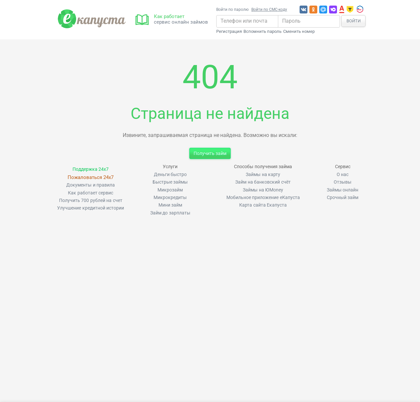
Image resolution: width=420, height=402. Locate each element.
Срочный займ (342, 197)
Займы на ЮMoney (263, 190)
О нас (342, 174)
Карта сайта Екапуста (263, 205)
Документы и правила (90, 185)
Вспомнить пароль (262, 31)
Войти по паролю (232, 9)
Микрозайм (170, 190)
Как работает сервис (90, 192)
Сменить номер (299, 31)
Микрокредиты (170, 197)
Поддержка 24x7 (91, 169)
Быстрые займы (170, 182)
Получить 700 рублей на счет (90, 200)
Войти (353, 20)
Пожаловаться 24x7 (91, 177)
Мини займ (170, 205)
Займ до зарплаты (170, 213)
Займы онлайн (342, 190)
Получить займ (210, 153)
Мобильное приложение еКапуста (263, 197)
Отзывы (342, 182)
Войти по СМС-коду (269, 9)
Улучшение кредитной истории (90, 208)
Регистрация (229, 31)
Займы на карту (263, 174)
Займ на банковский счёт (262, 182)
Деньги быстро (170, 174)
